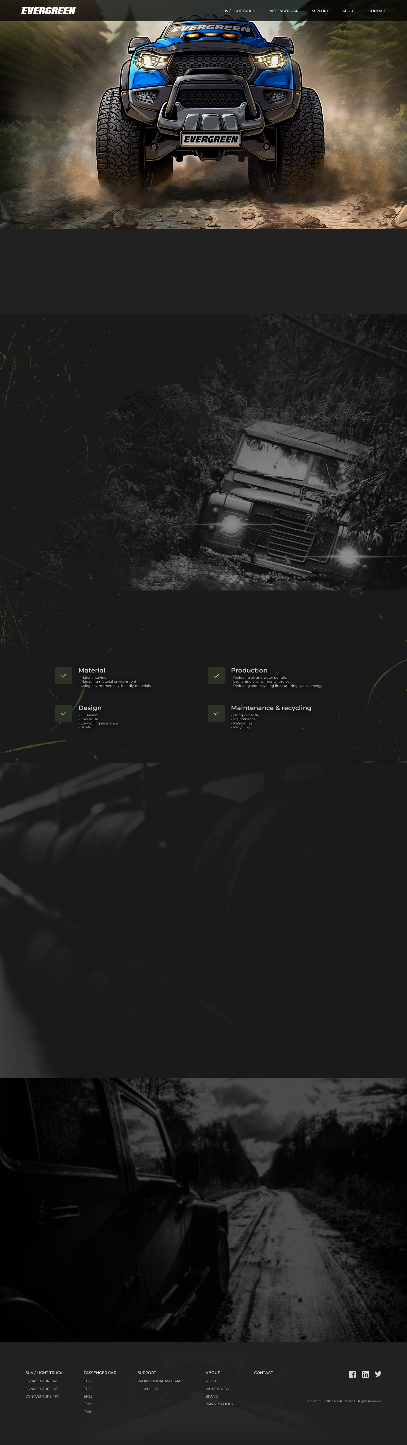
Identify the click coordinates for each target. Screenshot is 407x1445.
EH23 (88, 1396)
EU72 (88, 1381)
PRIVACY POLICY (219, 1404)
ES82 (88, 1404)
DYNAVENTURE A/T (41, 1381)
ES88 (88, 1412)
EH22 (88, 1389)
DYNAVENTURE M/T (42, 1396)
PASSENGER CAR (284, 11)
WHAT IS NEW (217, 1389)
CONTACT (377, 11)
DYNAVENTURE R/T (41, 1389)
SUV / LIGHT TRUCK (238, 11)
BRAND (211, 1396)
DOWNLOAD (149, 1389)
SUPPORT (320, 11)
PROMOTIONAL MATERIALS (161, 1381)
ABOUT (348, 11)
